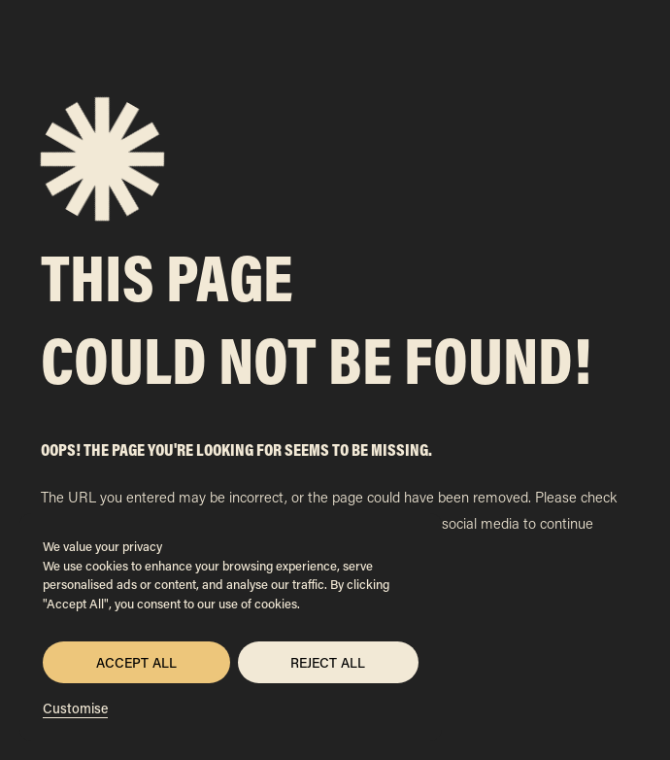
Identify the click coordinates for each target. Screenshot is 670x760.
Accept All (136, 662)
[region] (230, 627)
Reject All (327, 662)
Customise (75, 708)
